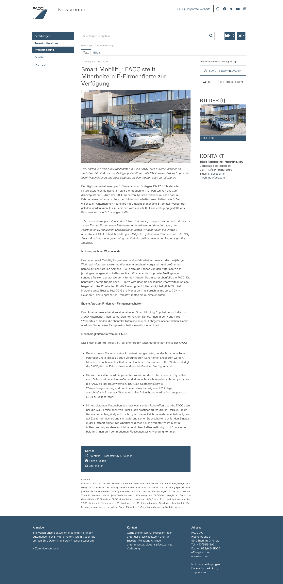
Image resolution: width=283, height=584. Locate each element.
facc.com (179, 507)
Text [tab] (86, 52)
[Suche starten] (211, 36)
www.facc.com (200, 556)
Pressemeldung (44, 49)
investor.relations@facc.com (151, 544)
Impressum (198, 572)
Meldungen (43, 36)
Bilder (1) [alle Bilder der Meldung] (212, 100)
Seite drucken (97, 460)
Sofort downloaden (223, 70)
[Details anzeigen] (244, 138)
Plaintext (94, 455)
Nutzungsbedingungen (205, 564)
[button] (230, 36)
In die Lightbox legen (223, 82)
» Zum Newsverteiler (46, 548)
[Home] (40, 12)
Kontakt (40, 65)
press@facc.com (149, 536)
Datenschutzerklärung (205, 568)
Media (52, 57)
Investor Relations (46, 43)
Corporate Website (193, 9)
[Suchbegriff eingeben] (148, 36)
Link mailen (96, 465)
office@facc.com (201, 552)
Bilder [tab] (97, 52)
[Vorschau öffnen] (136, 126)
